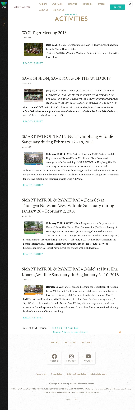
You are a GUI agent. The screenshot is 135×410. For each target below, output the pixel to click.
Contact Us (58, 10)
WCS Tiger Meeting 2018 (44, 32)
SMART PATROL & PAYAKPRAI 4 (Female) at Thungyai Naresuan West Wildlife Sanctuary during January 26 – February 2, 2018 (68, 205)
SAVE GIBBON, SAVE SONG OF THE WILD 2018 (66, 78)
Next (70, 327)
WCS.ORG (86, 342)
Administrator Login (98, 374)
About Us (43, 10)
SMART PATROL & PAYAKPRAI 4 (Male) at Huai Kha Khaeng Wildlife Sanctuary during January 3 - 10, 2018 (70, 271)
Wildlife (43, 4)
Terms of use (41, 374)
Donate (117, 7)
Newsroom (87, 4)
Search (84, 332)
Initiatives (72, 4)
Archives (75, 332)
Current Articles (61, 332)
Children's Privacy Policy (76, 374)
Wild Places (57, 4)
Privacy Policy (56, 374)
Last (76, 327)
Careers (101, 4)
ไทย (76, 400)
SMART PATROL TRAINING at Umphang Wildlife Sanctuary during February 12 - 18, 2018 (67, 139)
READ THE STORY (33, 63)
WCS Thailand (22, 7)
